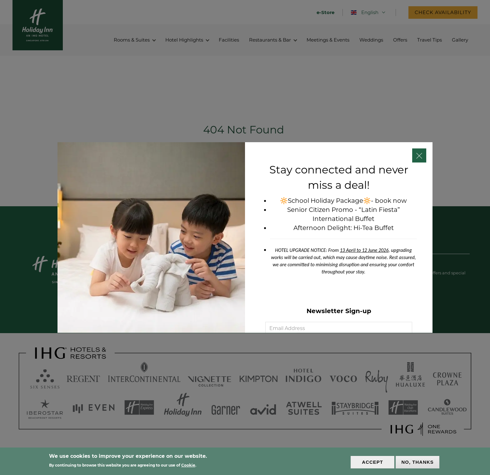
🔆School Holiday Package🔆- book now (343, 200)
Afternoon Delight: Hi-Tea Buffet (343, 228)
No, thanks (418, 462)
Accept (372, 462)
